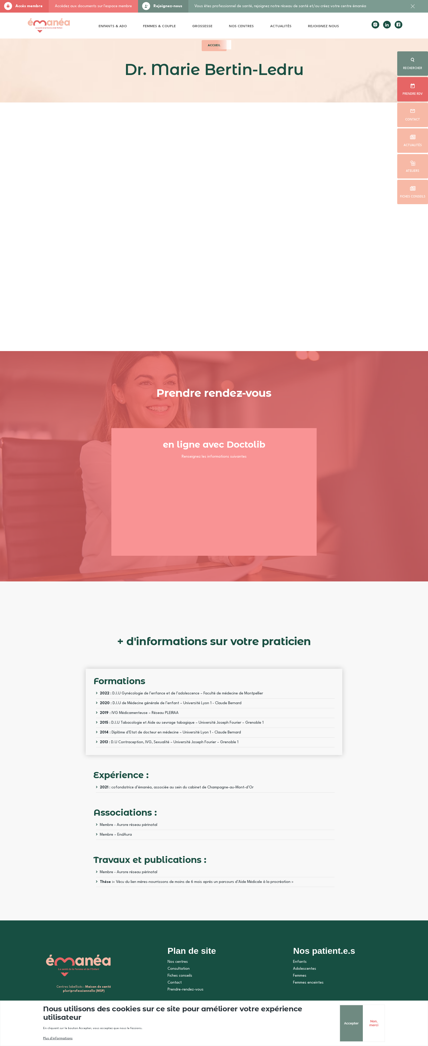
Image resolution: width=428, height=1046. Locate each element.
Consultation (179, 969)
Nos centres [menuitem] (241, 26)
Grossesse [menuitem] (202, 26)
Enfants (300, 962)
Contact (412, 119)
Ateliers (412, 171)
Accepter (351, 1023)
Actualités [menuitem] (280, 26)
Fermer (412, 9)
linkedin (387, 25)
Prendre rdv (413, 94)
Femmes (299, 976)
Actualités (413, 145)
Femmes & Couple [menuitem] (159, 26)
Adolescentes (304, 969)
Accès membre (29, 6)
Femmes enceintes (308, 983)
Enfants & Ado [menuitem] (113, 26)
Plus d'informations (58, 1038)
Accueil (214, 45)
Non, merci (373, 1023)
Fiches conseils (412, 196)
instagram (375, 25)
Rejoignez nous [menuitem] (323, 26)
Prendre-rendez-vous (185, 990)
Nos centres (178, 962)
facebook (398, 25)
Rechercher (412, 68)
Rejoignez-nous (167, 6)
